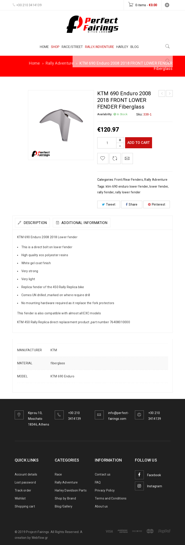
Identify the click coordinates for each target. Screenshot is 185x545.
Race (58, 474)
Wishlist (20, 498)
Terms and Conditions (111, 498)
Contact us (103, 474)
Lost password (25, 482)
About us (101, 506)
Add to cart (139, 143)
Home (34, 63)
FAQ (98, 482)
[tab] (36, 222)
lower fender (158, 186)
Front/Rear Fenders (128, 179)
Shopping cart (25, 506)
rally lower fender (128, 192)
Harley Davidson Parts (71, 490)
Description (38, 223)
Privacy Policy (105, 490)
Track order (23, 490)
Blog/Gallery (64, 506)
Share (132, 204)
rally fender (105, 192)
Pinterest (156, 204)
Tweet (109, 204)
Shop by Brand (65, 498)
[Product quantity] (110, 143)
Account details (26, 474)
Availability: (104, 114)
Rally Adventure (60, 63)
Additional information (95, 223)
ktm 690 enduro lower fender (127, 186)
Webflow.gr (40, 537)
